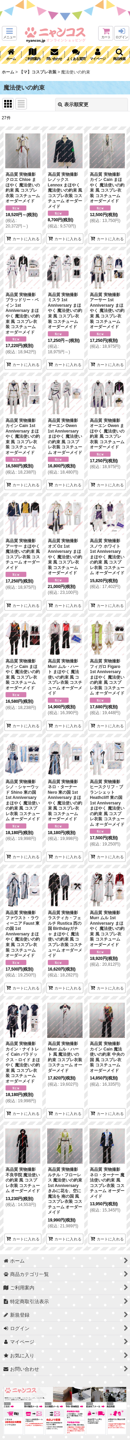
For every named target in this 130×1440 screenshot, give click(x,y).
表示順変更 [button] (73, 104)
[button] (9, 33)
